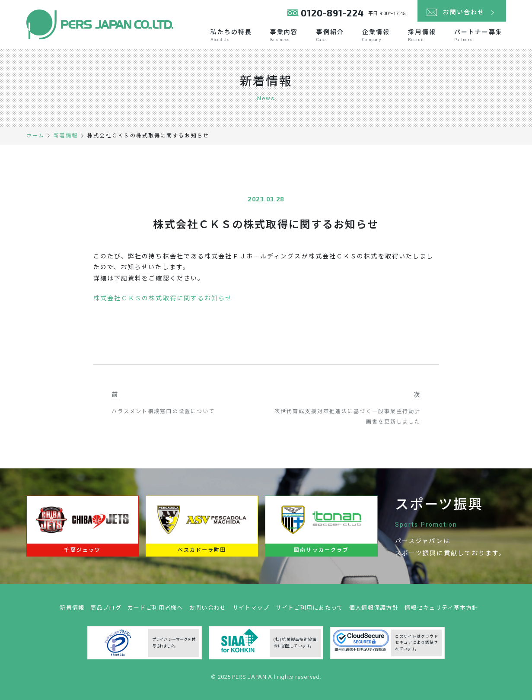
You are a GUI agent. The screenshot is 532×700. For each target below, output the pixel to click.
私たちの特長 (231, 35)
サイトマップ (251, 611)
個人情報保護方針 (373, 611)
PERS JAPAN (250, 680)
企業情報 (376, 35)
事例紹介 (330, 35)
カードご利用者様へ (155, 611)
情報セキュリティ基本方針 (441, 611)
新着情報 (72, 611)
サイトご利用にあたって (309, 611)
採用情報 (422, 35)
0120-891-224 (332, 12)
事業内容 (284, 35)
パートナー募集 (478, 35)
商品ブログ (105, 611)
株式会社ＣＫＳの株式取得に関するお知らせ (163, 298)
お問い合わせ (207, 611)
